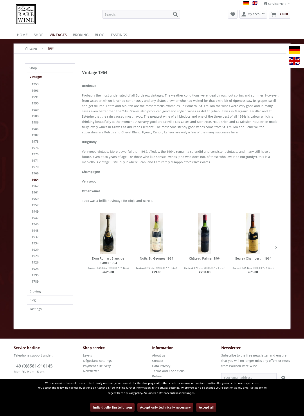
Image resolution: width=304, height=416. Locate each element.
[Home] (22, 35)
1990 (35, 103)
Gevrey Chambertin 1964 (253, 258)
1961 (35, 192)
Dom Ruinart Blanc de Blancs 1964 (108, 260)
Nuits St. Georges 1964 (156, 258)
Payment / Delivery (97, 366)
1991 (35, 97)
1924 (35, 269)
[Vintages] (58, 35)
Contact (157, 361)
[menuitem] (141, 14)
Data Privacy (161, 366)
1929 (35, 249)
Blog (32, 300)
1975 (35, 154)
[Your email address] (249, 377)
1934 (35, 243)
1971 (35, 160)
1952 (35, 205)
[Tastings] (119, 35)
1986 (35, 122)
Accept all (206, 407)
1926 (35, 262)
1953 (35, 84)
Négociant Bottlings (97, 361)
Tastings (35, 309)
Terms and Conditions (168, 371)
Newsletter (91, 371)
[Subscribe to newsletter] (283, 377)
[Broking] (81, 35)
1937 (35, 237)
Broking (35, 291)
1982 (35, 135)
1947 (35, 218)
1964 (35, 180)
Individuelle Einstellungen (112, 407)
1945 (35, 224)
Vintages (35, 77)
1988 (35, 116)
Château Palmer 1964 (205, 258)
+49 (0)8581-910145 (33, 366)
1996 (35, 90)
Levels (87, 355)
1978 (35, 141)
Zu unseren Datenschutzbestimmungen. (169, 393)
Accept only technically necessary (165, 407)
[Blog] (100, 35)
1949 (35, 211)
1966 (35, 173)
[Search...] (141, 14)
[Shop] (39, 35)
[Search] (175, 14)
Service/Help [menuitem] (275, 4)
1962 (35, 186)
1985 (35, 129)
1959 (35, 199)
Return (157, 376)
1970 (35, 167)
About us (158, 355)
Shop (33, 68)
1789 (35, 281)
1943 (35, 230)
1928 (35, 256)
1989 (35, 110)
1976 (35, 148)
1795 (35, 275)
